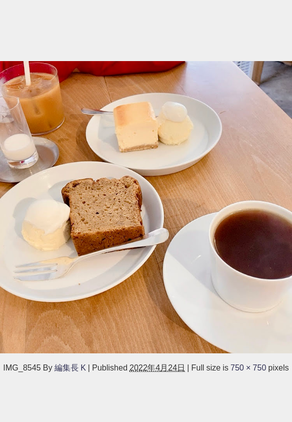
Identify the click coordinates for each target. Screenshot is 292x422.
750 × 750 (248, 367)
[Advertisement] (146, 29)
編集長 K (70, 367)
